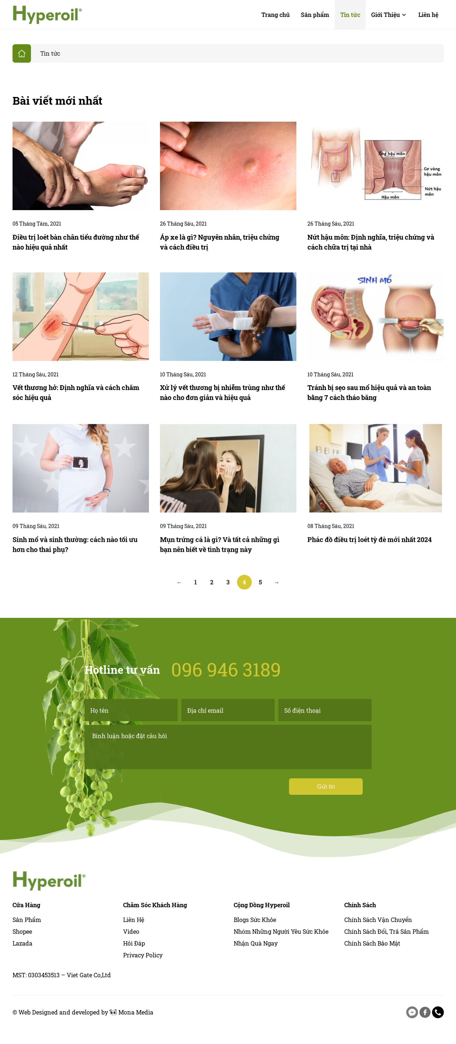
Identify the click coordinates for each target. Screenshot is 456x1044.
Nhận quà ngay (256, 943)
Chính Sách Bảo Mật (372, 943)
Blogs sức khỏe (255, 919)
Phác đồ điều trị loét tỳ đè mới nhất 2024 (369, 569)
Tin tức (350, 14)
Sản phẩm (315, 14)
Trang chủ (275, 14)
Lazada (22, 943)
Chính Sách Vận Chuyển (378, 919)
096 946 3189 (226, 639)
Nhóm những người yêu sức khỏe (281, 931)
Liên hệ (428, 14)
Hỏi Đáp (134, 943)
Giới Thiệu (389, 14)
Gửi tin (326, 817)
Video (131, 931)
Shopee (22, 931)
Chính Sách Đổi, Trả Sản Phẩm (386, 931)
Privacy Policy (143, 955)
